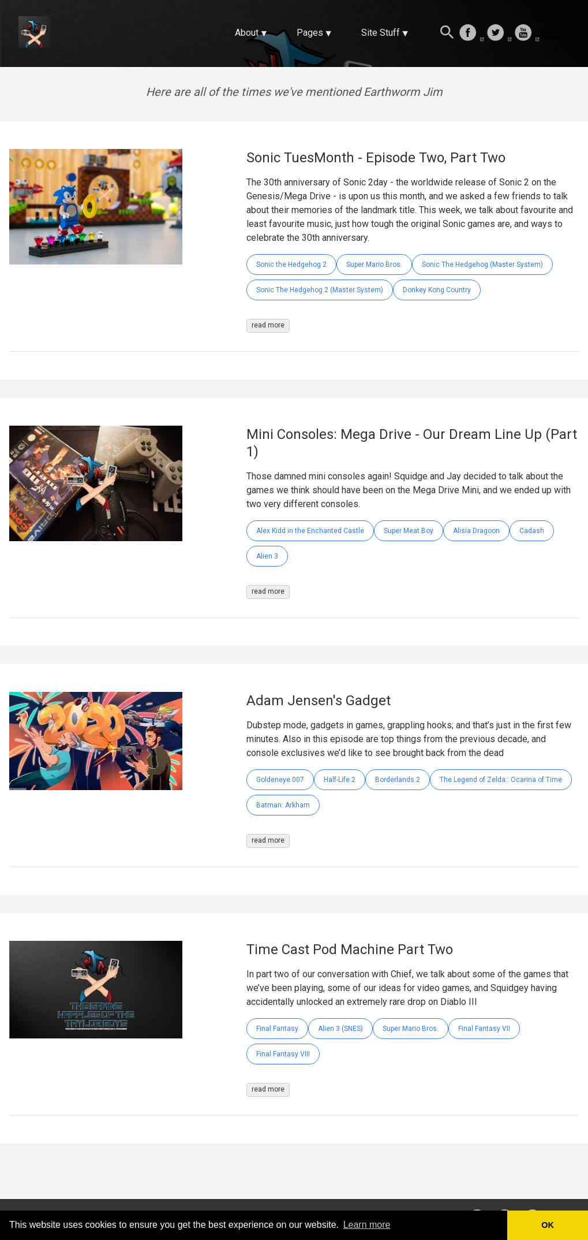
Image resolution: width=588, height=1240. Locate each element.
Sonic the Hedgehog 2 (291, 264)
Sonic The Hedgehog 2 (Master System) (319, 290)
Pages (310, 32)
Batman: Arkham (283, 805)
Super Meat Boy (408, 531)
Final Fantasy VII (484, 1029)
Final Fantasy (277, 1029)
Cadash (531, 531)
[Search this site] (447, 33)
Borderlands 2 (397, 780)
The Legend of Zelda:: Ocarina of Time (501, 780)
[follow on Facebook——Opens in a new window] (471, 33)
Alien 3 (267, 556)
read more (268, 325)
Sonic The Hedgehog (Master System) (482, 264)
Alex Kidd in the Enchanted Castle (310, 531)
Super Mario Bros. (374, 264)
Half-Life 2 (339, 780)
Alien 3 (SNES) (340, 1029)
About (247, 32)
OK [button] (547, 1225)
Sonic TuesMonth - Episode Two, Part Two (375, 158)
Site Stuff (380, 32)
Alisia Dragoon (476, 531)
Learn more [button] (367, 1225)
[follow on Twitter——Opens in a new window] (499, 33)
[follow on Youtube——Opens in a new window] (527, 33)
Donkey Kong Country (437, 290)
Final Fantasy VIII (283, 1054)
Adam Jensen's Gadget (318, 700)
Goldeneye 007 (280, 780)
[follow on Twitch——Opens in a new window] (554, 33)
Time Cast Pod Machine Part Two (349, 949)
